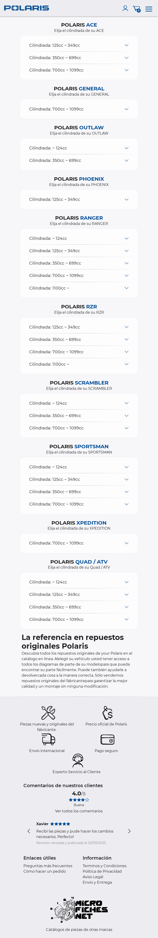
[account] (126, 8)
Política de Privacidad (102, 871)
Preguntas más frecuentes (47, 866)
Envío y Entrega (97, 882)
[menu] (148, 8)
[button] (79, 45)
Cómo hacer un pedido (44, 871)
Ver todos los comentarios (79, 811)
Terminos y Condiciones (105, 866)
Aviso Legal (93, 877)
